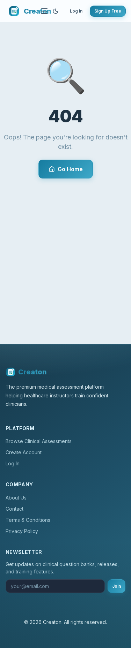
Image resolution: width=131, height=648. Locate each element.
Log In (76, 11)
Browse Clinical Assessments (39, 441)
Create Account (24, 452)
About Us (16, 498)
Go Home (66, 169)
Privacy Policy (22, 531)
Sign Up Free (107, 11)
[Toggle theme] (56, 11)
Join (116, 586)
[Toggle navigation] (44, 11)
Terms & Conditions (28, 520)
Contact (14, 509)
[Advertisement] (65, 247)
